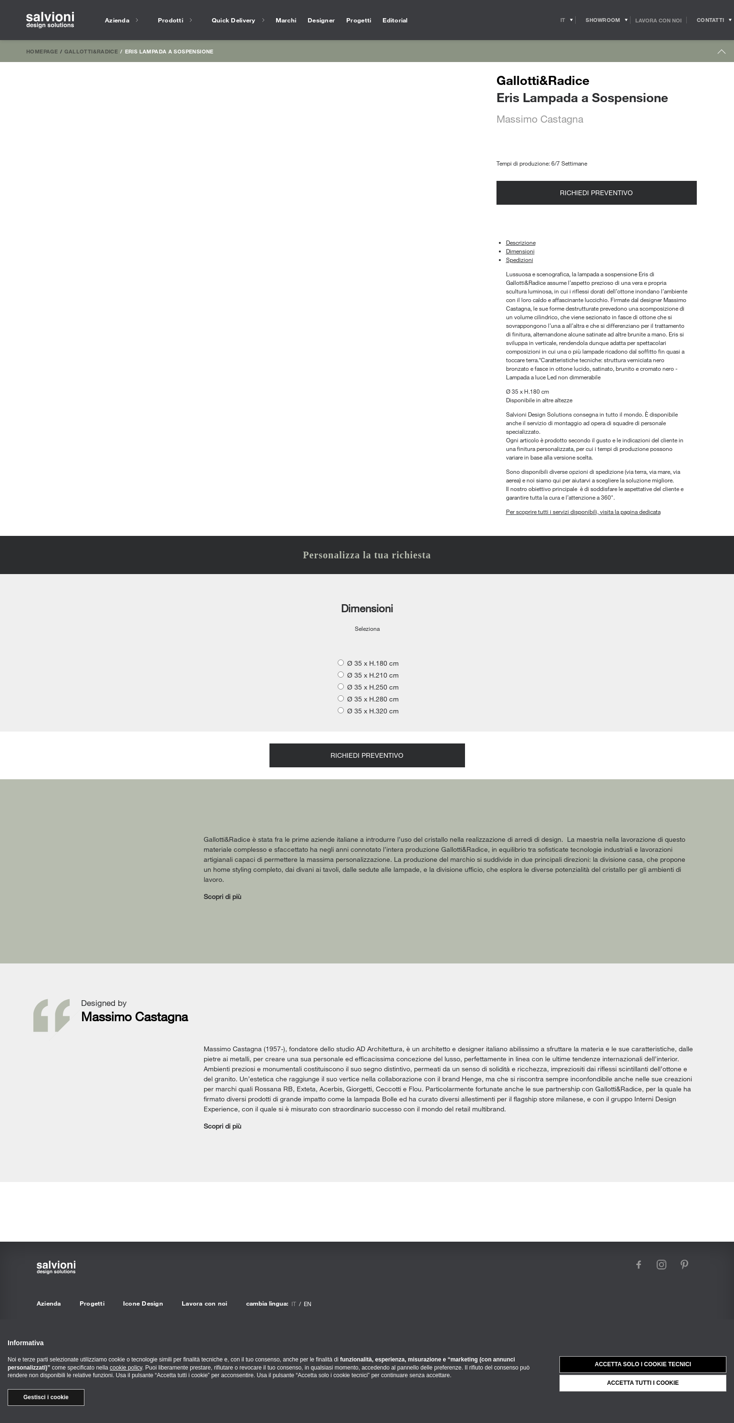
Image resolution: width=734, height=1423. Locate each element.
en (307, 1304)
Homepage (42, 51)
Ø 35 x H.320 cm (373, 711)
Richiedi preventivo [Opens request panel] (596, 192)
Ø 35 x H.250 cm (373, 687)
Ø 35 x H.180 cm (373, 663)
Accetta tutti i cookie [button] (643, 1383)
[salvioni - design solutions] (50, 20)
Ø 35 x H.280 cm (373, 699)
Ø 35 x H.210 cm (373, 675)
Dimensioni (520, 251)
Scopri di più (222, 896)
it (293, 1304)
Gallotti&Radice (91, 51)
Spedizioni (519, 259)
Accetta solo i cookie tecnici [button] (643, 1364)
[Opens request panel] (710, 20)
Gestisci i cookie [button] (46, 1397)
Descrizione (521, 242)
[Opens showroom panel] (603, 20)
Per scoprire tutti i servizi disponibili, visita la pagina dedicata (583, 511)
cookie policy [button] (126, 1367)
